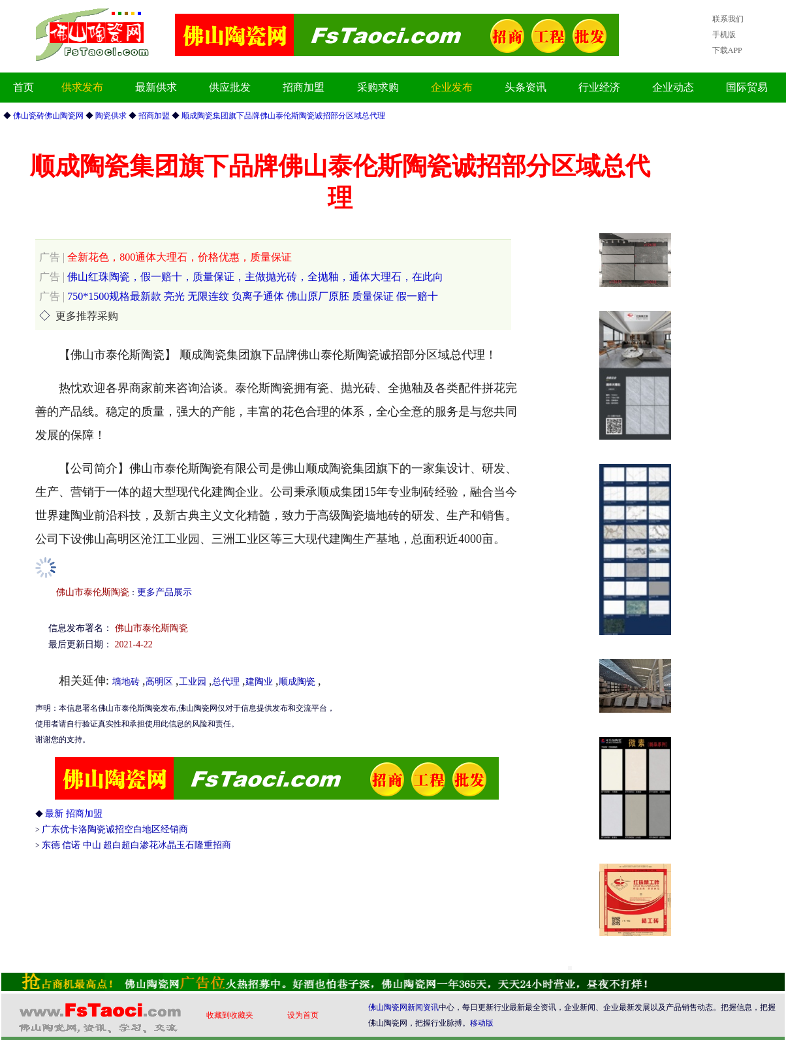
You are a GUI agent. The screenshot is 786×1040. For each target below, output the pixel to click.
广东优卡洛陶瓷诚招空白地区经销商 (115, 829)
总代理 (226, 682)
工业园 (192, 682)
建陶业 (259, 682)
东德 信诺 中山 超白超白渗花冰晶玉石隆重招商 (137, 845)
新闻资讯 (423, 1007)
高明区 (159, 682)
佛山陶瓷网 (387, 1007)
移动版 (482, 1023)
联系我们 (728, 19)
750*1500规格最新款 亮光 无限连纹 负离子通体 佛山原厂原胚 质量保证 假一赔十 (238, 296)
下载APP (727, 50)
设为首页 (303, 1015)
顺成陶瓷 (297, 682)
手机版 (724, 34)
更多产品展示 (164, 592)
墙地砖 (126, 682)
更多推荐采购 (86, 315)
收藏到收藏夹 (229, 1015)
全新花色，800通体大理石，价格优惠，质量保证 (165, 257)
